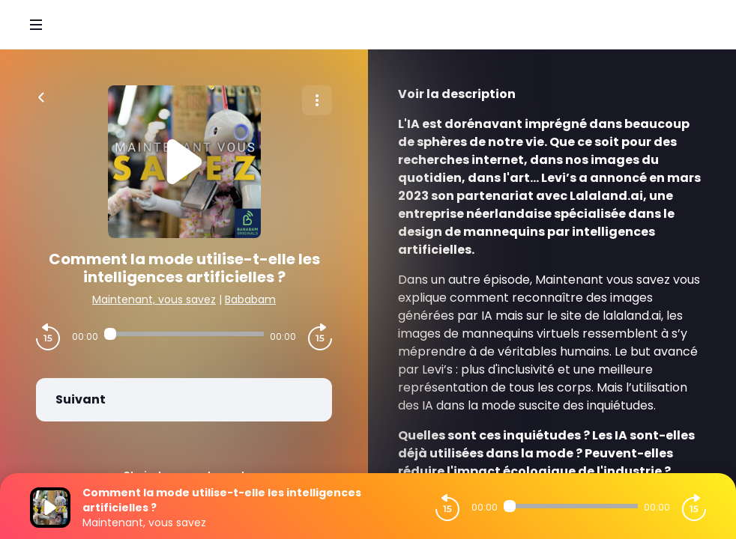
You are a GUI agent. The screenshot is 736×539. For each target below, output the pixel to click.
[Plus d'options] (317, 100)
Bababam (250, 299)
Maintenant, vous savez (154, 299)
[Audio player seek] (184, 334)
